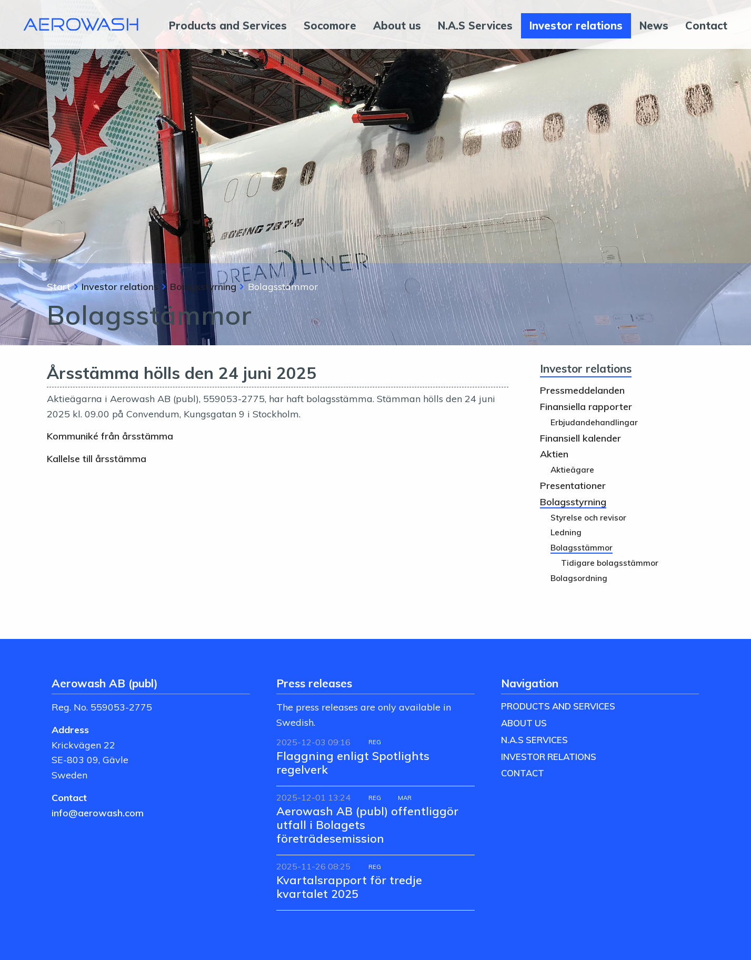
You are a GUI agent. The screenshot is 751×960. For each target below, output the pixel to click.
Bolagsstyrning (203, 286)
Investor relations (576, 25)
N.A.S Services (475, 25)
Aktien (554, 453)
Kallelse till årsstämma (96, 458)
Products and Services (228, 25)
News (653, 25)
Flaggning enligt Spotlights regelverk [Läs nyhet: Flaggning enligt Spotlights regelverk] (352, 762)
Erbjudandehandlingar (594, 422)
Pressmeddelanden (582, 390)
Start (59, 286)
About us (397, 25)
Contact (706, 25)
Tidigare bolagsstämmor (609, 563)
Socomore (330, 25)
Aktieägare (572, 470)
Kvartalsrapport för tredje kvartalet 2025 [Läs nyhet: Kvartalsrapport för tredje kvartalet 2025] (349, 887)
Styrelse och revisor (588, 518)
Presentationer (573, 485)
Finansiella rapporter (586, 406)
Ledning (566, 532)
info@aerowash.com (98, 812)
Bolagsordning (578, 578)
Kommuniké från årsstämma (110, 436)
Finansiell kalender (580, 438)
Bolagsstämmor (581, 548)
